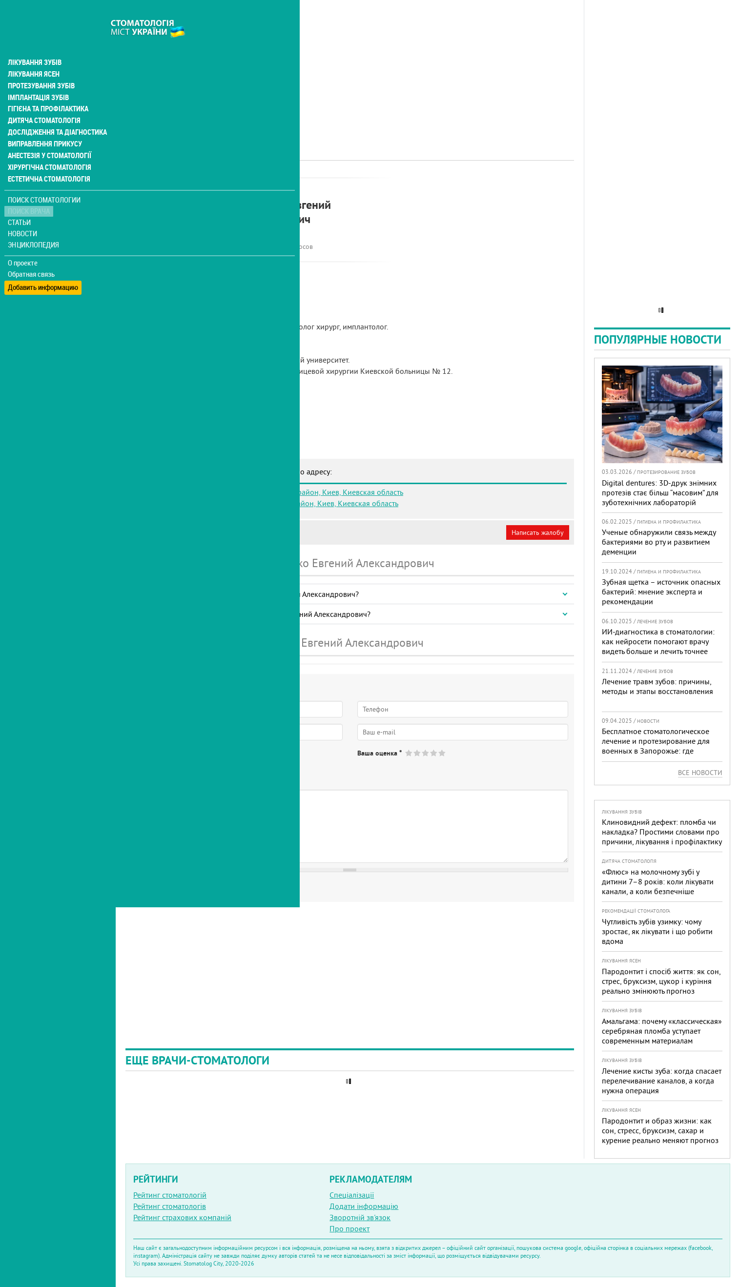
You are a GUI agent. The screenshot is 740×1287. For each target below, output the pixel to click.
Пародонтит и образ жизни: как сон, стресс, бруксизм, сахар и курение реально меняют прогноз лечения (660, 1135)
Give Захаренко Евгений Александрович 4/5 (434, 752)
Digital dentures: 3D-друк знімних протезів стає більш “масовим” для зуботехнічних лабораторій (660, 492)
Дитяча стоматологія (42, 99)
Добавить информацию (43, 263)
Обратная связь (31, 252)
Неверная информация (259, 532)
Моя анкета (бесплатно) (172, 532)
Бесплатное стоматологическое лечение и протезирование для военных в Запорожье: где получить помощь (656, 745)
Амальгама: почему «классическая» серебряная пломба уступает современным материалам (662, 1030)
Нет (175, 761)
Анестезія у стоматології (47, 135)
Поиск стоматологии (43, 179)
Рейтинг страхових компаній (182, 1217)
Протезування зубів (40, 64)
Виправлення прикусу (43, 123)
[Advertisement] (349, 68)
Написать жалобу (538, 532)
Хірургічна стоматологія (47, 146)
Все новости (700, 772)
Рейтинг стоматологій (169, 1195)
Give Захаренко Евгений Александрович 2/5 (417, 752)
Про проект (349, 1228)
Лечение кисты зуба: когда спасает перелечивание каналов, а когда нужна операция (661, 1080)
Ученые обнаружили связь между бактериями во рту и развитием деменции (659, 541)
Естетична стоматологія (46, 158)
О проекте (23, 241)
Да (149, 761)
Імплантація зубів (37, 76)
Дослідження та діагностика (54, 111)
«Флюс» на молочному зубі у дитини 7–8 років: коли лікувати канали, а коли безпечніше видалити (658, 886)
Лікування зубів (34, 41)
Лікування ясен (32, 53)
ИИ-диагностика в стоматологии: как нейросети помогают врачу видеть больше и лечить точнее (658, 641)
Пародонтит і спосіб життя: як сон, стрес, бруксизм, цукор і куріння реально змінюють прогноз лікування (661, 985)
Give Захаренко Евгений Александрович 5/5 (442, 752)
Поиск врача (29, 190)
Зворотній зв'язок (360, 1217)
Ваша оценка (379, 753)
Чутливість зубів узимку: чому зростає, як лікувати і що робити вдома (657, 931)
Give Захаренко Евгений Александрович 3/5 (426, 752)
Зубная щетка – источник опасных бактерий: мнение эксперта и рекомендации (661, 591)
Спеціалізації (351, 1195)
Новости (23, 212)
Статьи (20, 201)
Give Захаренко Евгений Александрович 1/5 (409, 752)
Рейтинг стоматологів (169, 1206)
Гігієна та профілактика (46, 88)
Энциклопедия (33, 223)
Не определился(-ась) (230, 761)
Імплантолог (252, 188)
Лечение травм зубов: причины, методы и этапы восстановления (657, 686)
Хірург (288, 188)
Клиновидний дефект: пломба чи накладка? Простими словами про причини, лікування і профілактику (662, 831)
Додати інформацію (363, 1206)
